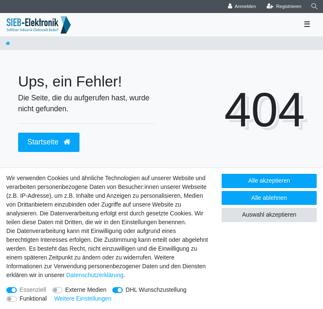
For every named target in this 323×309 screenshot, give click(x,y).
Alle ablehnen (269, 197)
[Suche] (314, 6)
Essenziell (33, 289)
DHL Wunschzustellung (156, 289)
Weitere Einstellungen (82, 298)
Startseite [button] (48, 142)
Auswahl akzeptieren (269, 214)
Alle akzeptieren (269, 180)
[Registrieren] (284, 6)
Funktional (33, 298)
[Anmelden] (242, 6)
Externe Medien (85, 289)
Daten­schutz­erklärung (94, 275)
